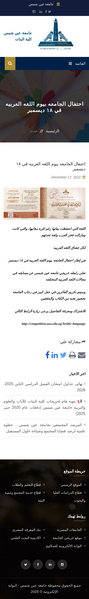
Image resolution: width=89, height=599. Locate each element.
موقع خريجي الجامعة (69, 538)
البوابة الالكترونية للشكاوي (65, 546)
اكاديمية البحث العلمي (28, 538)
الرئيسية (52, 131)
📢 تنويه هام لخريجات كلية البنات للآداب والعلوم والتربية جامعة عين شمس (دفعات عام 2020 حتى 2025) (44, 407)
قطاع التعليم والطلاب (28, 485)
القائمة (77, 63)
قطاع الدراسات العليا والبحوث (69, 496)
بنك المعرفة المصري (28, 530)
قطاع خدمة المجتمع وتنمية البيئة (25, 496)
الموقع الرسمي (73, 485)
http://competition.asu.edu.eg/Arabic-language (53, 324)
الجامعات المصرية (71, 530)
